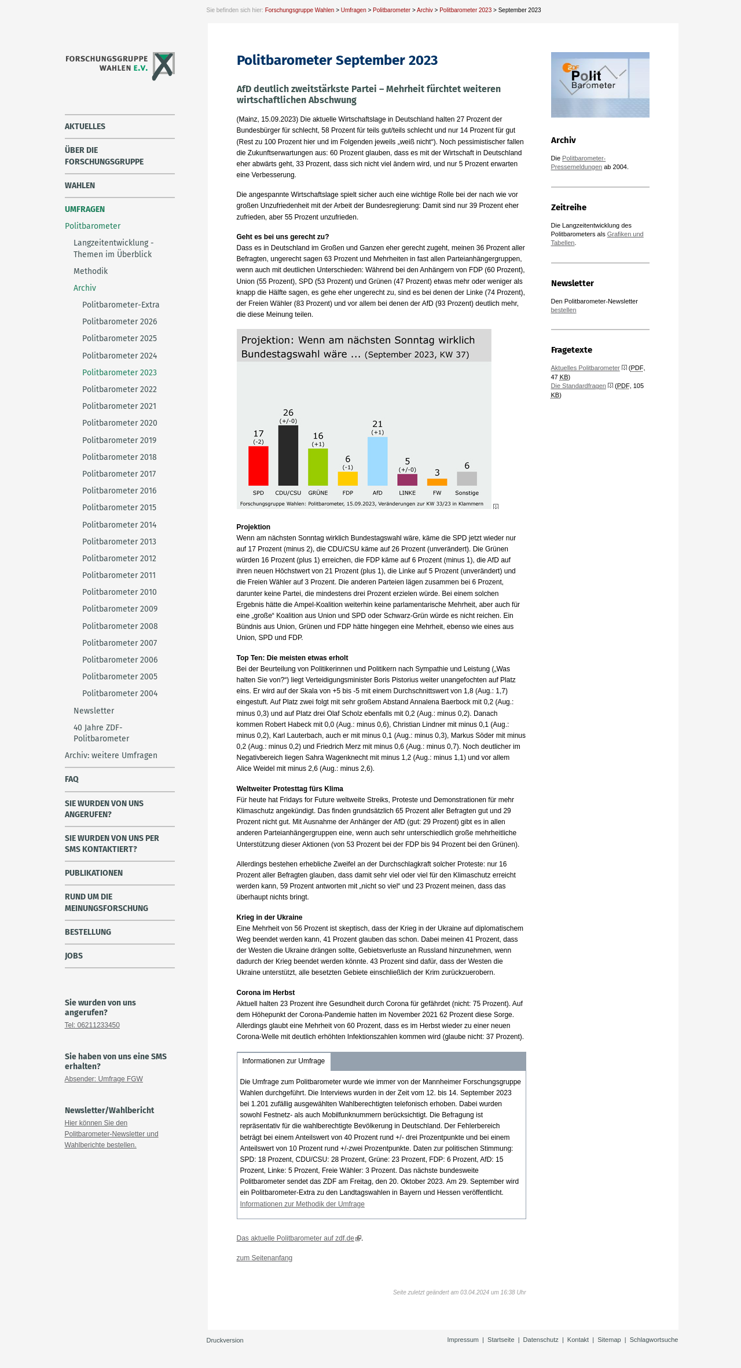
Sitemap (609, 1339)
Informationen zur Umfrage (284, 1061)
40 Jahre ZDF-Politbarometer (101, 733)
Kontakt (578, 1339)
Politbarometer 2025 (119, 338)
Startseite (500, 1339)
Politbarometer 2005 (119, 677)
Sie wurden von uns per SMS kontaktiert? (112, 843)
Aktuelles (85, 126)
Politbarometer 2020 (119, 423)
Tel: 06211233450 (92, 1025)
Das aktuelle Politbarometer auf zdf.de (295, 1238)
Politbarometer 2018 (119, 457)
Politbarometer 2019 (119, 440)
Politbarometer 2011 (119, 575)
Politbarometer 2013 (119, 542)
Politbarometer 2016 (119, 491)
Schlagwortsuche (654, 1339)
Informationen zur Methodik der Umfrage (302, 1204)
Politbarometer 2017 (119, 474)
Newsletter (94, 711)
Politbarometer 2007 (119, 643)
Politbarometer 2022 (119, 389)
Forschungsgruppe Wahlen (300, 10)
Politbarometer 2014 (119, 525)
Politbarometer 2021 (119, 406)
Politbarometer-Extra (121, 305)
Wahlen (80, 186)
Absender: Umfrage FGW (104, 1079)
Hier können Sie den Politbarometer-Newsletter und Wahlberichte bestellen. (112, 1134)
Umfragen (353, 10)
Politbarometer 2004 (119, 693)
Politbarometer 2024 (119, 356)
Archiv (425, 10)
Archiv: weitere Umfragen (111, 755)
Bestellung (88, 932)
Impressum (463, 1339)
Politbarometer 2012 (119, 559)
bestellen (564, 309)
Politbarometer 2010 (119, 592)
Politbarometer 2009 (119, 609)
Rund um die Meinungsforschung (106, 902)
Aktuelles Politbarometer (585, 367)
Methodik (91, 271)
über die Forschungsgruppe (104, 155)
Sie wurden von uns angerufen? (104, 809)
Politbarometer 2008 (120, 626)
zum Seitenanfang (265, 1258)
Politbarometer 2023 (465, 10)
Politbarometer (391, 10)
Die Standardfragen (578, 385)
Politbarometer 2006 (119, 660)
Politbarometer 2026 (119, 322)
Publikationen (94, 873)
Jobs (74, 956)
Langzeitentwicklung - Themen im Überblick (114, 248)
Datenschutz (541, 1339)
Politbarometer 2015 (119, 508)
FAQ (72, 779)
